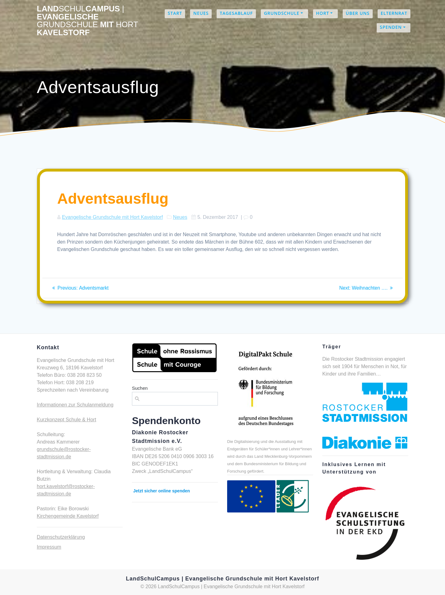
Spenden (391, 27)
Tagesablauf (236, 13)
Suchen (140, 388)
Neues (201, 13)
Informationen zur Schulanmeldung (75, 404)
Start (175, 13)
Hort (322, 13)
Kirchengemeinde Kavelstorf (68, 516)
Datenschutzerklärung (61, 537)
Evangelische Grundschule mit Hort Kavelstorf (112, 217)
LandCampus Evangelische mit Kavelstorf (87, 20)
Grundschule (281, 13)
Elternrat (394, 13)
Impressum (49, 547)
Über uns (358, 13)
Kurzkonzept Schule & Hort (66, 419)
